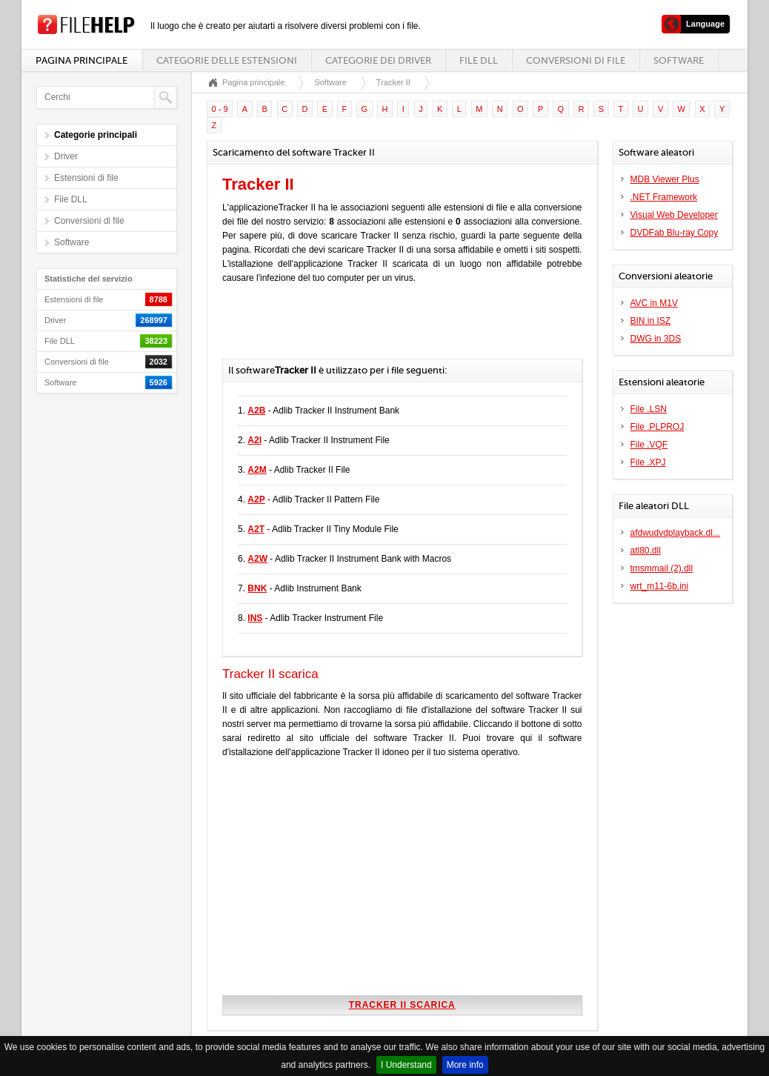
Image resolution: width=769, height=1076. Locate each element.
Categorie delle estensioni (226, 60)
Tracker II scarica (402, 1005)
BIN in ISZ (650, 321)
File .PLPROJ (657, 427)
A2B (256, 410)
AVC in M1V (654, 303)
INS (254, 618)
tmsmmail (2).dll (661, 568)
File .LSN (648, 409)
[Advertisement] (395, 329)
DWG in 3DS (656, 338)
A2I (254, 440)
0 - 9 (220, 108)
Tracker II (393, 82)
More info (465, 1065)
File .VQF (649, 444)
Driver (66, 156)
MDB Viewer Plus (664, 179)
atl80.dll (645, 550)
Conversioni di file (575, 60)
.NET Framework (663, 197)
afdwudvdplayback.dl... (675, 533)
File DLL (478, 60)
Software (678, 60)
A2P (255, 499)
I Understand (406, 1065)
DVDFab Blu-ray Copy (674, 233)
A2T (255, 529)
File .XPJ (648, 462)
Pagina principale (81, 60)
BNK (257, 588)
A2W (257, 559)
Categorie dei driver (378, 60)
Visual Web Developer (674, 215)
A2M (256, 470)
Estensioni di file (86, 178)
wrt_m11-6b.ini (659, 586)
